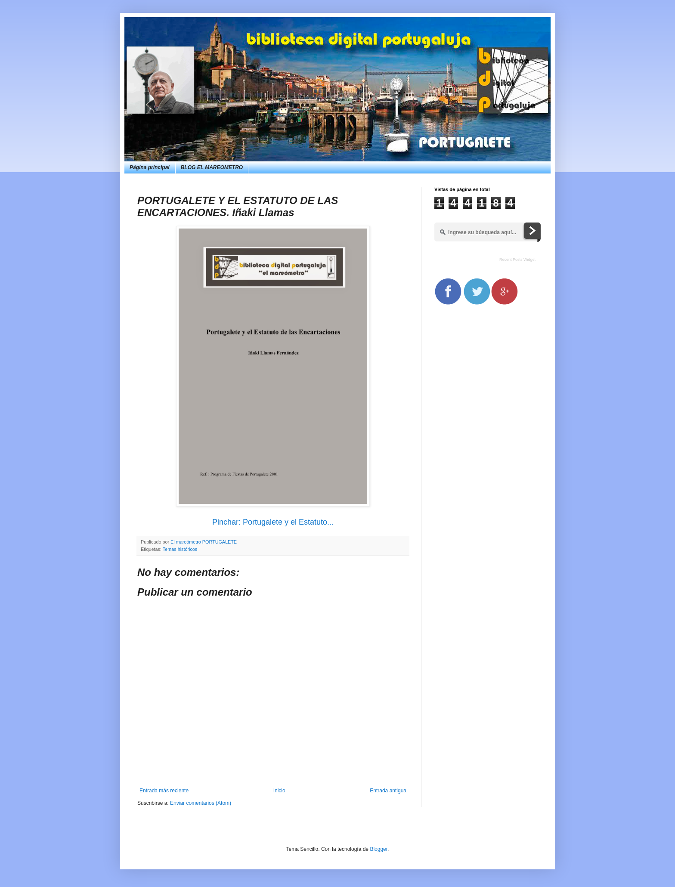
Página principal (150, 167)
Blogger (378, 849)
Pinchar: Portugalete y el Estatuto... (273, 522)
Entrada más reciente (164, 791)
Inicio (279, 791)
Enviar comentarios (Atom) (200, 803)
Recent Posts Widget (517, 259)
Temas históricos (180, 549)
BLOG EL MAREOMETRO (212, 167)
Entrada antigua (388, 791)
